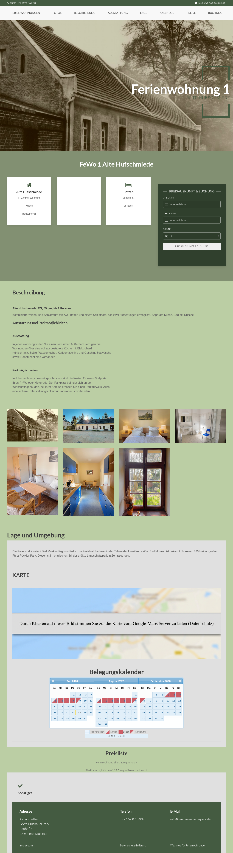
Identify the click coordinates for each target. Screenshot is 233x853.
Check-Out (169, 206)
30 (79, 711)
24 (85, 705)
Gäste (167, 222)
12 (55, 699)
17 (85, 699)
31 (85, 711)
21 (67, 705)
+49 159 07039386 (133, 812)
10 (85, 693)
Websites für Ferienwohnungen (188, 838)
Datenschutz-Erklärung (133, 838)
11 (91, 693)
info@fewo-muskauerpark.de (210, 3)
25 (91, 705)
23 (79, 705)
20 (61, 705)
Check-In (168, 190)
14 (67, 699)
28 (67, 711)
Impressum (26, 838)
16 (79, 699)
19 (55, 705)
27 (61, 711)
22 (73, 705)
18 (91, 699)
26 (55, 711)
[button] (25, 13)
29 (73, 711)
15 (73, 699)
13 (61, 699)
